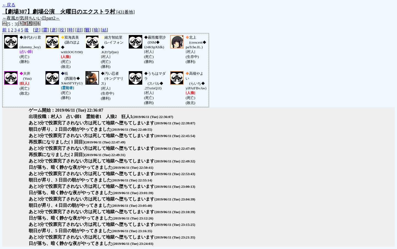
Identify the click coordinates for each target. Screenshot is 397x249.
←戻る (8, 4)
